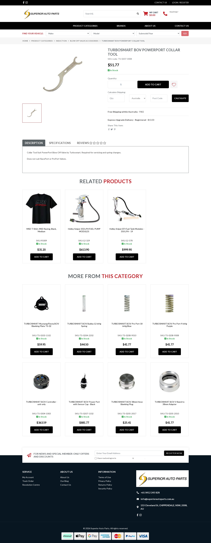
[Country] (137, 98)
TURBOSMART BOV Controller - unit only (41, 403)
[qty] (116, 98)
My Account (28, 477)
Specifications (60, 143)
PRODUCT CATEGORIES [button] (85, 25)
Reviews (91, 143)
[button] (174, 84)
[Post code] (158, 98)
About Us (150, 25)
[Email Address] (129, 453)
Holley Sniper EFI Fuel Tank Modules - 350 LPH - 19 (127, 230)
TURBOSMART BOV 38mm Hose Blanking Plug (127, 403)
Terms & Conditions (124, 458)
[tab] (33, 143)
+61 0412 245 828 (179, 14)
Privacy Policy (139, 458)
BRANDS (121, 25)
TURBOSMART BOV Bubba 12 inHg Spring (84, 324)
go (185, 33)
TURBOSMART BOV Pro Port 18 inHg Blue (127, 324)
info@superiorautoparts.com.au (157, 499)
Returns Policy (105, 484)
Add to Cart (153, 84)
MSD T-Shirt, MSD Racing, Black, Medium (41, 230)
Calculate (180, 98)
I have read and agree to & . (120, 458)
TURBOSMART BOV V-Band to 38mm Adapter (169, 403)
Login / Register (180, 2)
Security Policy (105, 488)
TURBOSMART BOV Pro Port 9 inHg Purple (169, 324)
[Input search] (109, 13)
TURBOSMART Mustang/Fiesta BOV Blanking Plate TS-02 (41, 324)
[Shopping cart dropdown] (150, 14)
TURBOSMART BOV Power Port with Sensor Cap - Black (84, 403)
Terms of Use (104, 477)
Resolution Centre (31, 484)
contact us (161, 2)
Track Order (28, 481)
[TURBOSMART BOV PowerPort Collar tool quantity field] (122, 84)
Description (34, 143)
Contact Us (182, 25)
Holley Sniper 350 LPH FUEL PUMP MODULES (84, 230)
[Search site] (138, 13)
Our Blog (64, 481)
